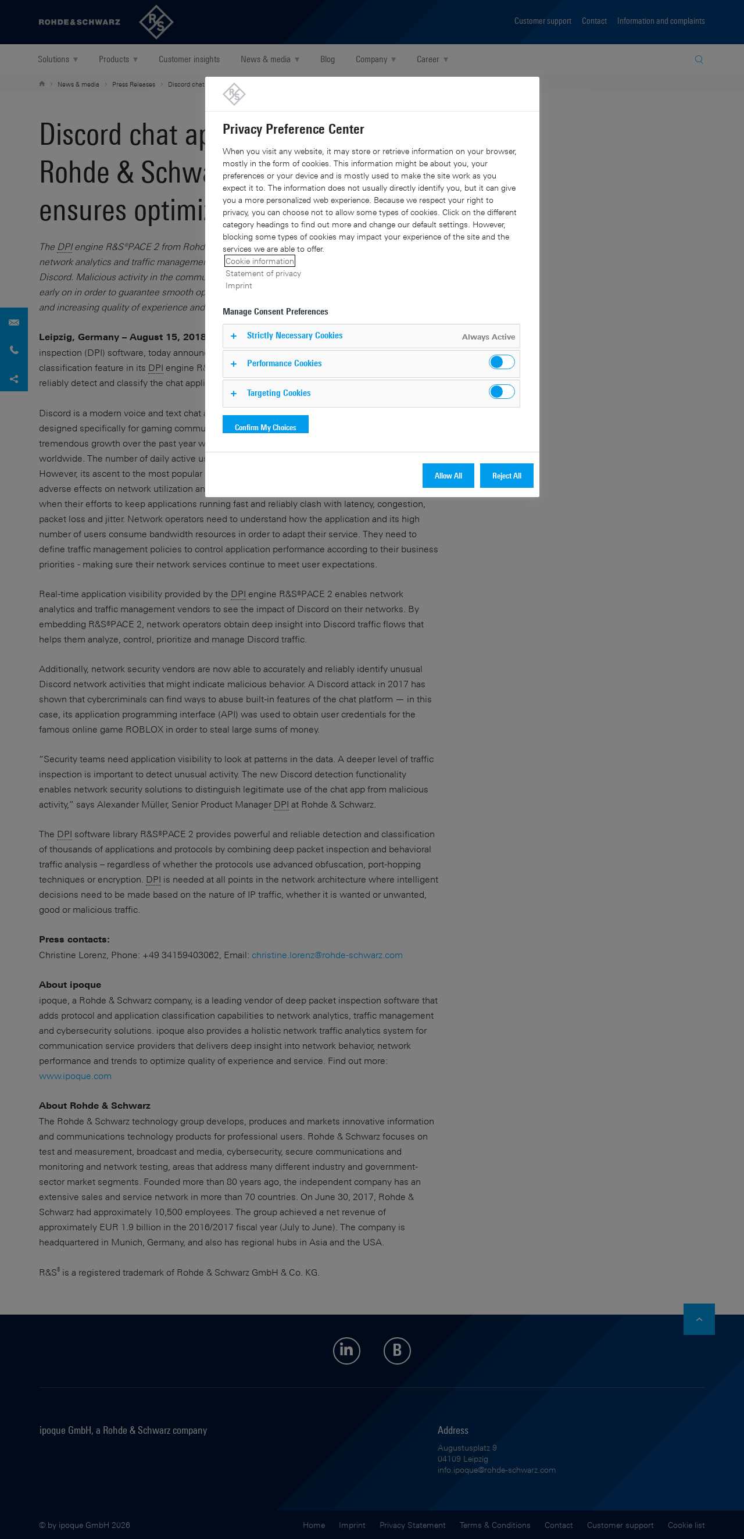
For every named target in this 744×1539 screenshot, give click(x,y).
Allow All (448, 475)
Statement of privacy (263, 273)
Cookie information (260, 261)
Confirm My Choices (265, 427)
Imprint (239, 285)
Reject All (506, 475)
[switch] (502, 362)
